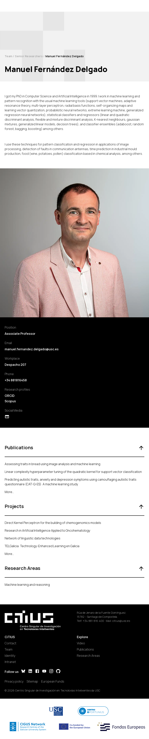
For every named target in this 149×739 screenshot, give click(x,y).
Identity (10, 655)
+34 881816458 (16, 380)
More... (9, 492)
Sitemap (32, 681)
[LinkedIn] (30, 671)
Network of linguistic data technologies (32, 538)
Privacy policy (14, 681)
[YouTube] (44, 671)
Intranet (10, 662)
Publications (85, 649)
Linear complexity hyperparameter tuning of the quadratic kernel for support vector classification (73, 472)
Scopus (10, 401)
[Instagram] (51, 671)
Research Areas (88, 655)
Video (81, 643)
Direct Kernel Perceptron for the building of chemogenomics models (53, 523)
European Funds (52, 681)
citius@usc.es (121, 621)
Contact (10, 643)
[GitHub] (58, 671)
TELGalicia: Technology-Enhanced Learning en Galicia (42, 546)
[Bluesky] (23, 671)
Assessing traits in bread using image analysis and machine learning (52, 464)
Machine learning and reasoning (27, 584)
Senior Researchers (29, 56)
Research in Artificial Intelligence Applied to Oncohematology (47, 530)
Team (8, 56)
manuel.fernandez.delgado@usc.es (32, 349)
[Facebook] (37, 671)
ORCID (10, 396)
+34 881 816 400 (93, 621)
